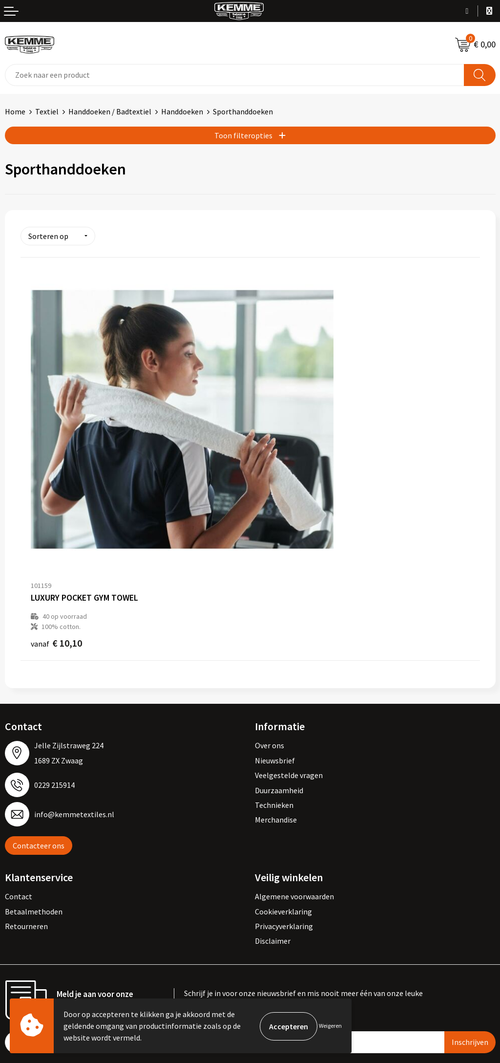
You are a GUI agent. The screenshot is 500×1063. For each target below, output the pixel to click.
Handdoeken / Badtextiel (109, 111)
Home (15, 111)
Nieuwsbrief (275, 666)
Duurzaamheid (279, 695)
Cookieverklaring (283, 817)
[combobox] (234, 75)
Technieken (274, 710)
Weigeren (330, 1025)
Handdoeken (182, 111)
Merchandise (276, 725)
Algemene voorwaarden (294, 801)
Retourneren (26, 831)
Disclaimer (273, 846)
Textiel (47, 111)
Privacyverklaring (284, 831)
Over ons (269, 650)
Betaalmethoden (33, 817)
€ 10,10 (56, 548)
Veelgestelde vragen (289, 680)
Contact (18, 801)
